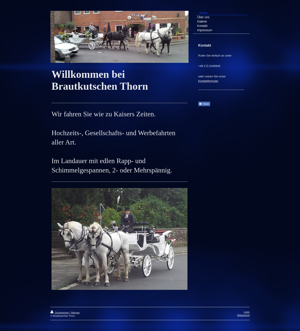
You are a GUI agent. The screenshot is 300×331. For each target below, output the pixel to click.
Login (247, 312)
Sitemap (75, 312)
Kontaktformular (208, 81)
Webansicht (243, 315)
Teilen (204, 103)
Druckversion (59, 312)
